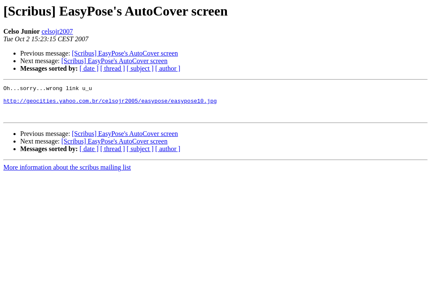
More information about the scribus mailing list (67, 173)
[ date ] (89, 68)
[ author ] (168, 68)
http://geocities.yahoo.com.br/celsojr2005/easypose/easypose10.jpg (110, 104)
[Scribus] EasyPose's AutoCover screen (125, 53)
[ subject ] (140, 68)
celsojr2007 (57, 31)
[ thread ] (112, 68)
